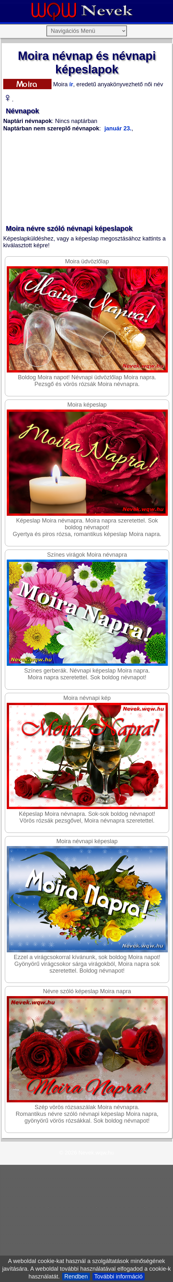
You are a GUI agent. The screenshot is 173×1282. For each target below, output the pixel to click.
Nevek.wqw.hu (96, 1153)
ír (70, 84)
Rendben (76, 1276)
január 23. (117, 128)
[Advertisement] (72, 178)
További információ (118, 1276)
